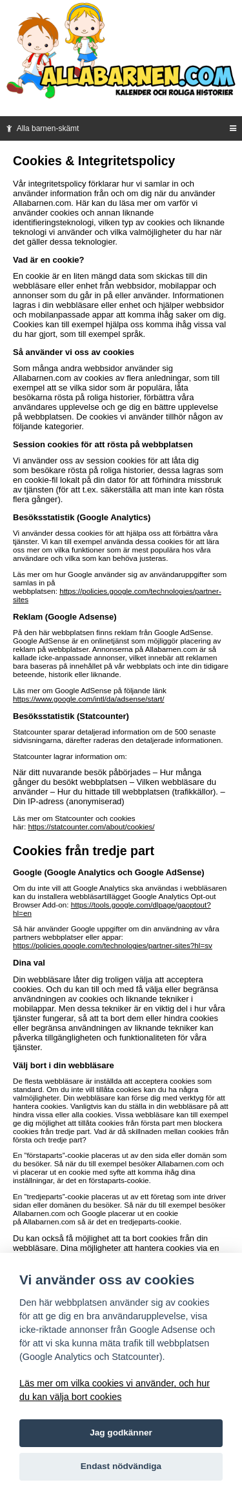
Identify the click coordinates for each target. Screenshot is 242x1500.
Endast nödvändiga (121, 1466)
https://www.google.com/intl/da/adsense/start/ (89, 698)
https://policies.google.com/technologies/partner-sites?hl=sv (112, 945)
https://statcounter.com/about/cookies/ (91, 826)
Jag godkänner (121, 1432)
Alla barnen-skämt (41, 128)
